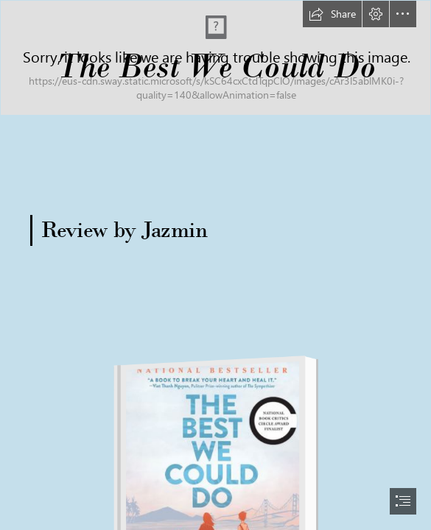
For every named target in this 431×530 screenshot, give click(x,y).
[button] (332, 14)
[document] (215, 265)
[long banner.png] (215, 58)
